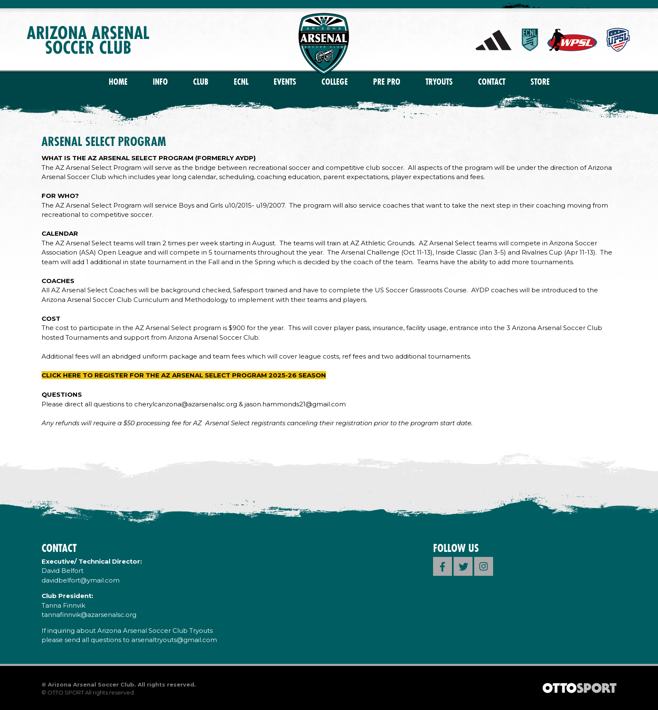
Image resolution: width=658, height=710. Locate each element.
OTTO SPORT (65, 692)
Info (160, 81)
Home (118, 81)
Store (540, 81)
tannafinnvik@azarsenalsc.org (89, 615)
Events (285, 81)
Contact (491, 81)
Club (201, 81)
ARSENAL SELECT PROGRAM (104, 141)
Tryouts (439, 81)
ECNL (241, 81)
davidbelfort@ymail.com (81, 580)
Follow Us (456, 548)
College (334, 81)
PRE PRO (386, 81)
